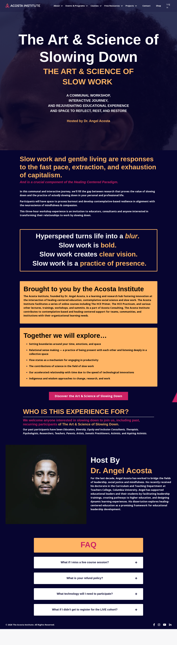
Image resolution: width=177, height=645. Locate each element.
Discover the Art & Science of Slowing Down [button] (88, 402)
